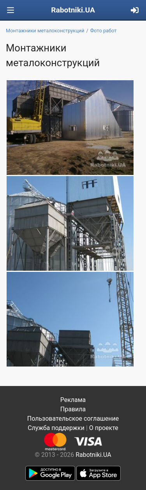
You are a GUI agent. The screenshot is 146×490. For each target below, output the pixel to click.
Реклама (73, 400)
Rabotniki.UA (73, 9)
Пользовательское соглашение (73, 418)
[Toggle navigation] (10, 10)
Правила (73, 409)
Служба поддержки (56, 428)
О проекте (103, 428)
